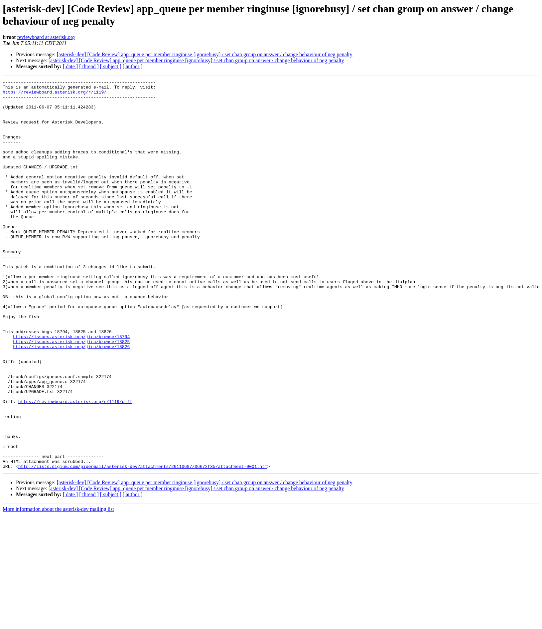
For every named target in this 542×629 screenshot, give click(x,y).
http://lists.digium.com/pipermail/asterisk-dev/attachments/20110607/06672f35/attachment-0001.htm (142, 544)
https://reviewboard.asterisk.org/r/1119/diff (75, 466)
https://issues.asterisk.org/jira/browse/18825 (71, 394)
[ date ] (70, 66)
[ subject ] (110, 66)
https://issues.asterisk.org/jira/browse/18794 (71, 388)
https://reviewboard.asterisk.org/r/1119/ (54, 95)
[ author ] (133, 66)
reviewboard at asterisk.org (46, 37)
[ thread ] (89, 66)
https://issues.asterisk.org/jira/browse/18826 (71, 400)
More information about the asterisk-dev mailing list (58, 587)
